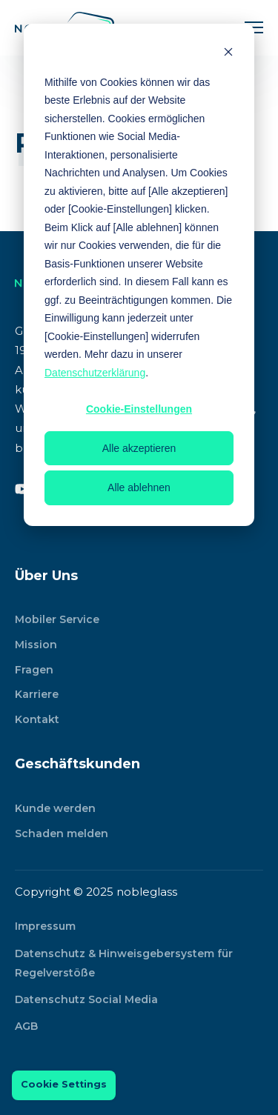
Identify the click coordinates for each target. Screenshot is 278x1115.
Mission (36, 644)
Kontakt (37, 719)
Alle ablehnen (139, 487)
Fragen (34, 669)
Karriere (37, 694)
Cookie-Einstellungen (139, 409)
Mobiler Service (57, 619)
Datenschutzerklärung (94, 373)
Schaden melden (61, 833)
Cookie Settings (64, 1084)
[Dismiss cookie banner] (228, 53)
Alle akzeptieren (139, 448)
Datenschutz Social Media (86, 999)
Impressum (45, 926)
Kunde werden (55, 808)
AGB (26, 1026)
